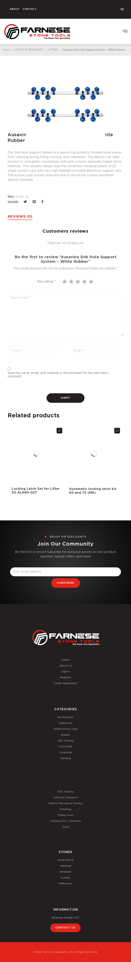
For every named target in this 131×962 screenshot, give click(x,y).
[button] (125, 31)
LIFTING (53, 50)
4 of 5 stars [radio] (85, 281)
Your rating (46, 281)
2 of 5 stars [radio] (71, 281)
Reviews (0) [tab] (20, 216)
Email (14, 565)
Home (6, 50)
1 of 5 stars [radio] (65, 281)
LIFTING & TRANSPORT (28, 50)
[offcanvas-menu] (122, 9)
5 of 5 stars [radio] (91, 281)
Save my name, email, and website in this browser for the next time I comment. (58, 375)
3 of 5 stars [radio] (78, 281)
